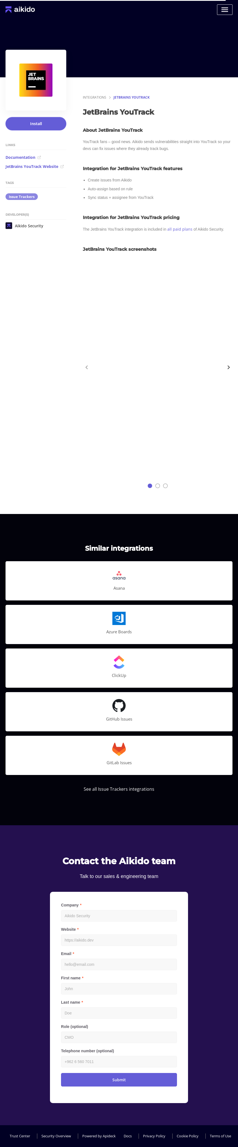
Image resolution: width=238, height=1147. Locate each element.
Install (36, 123)
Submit (119, 1079)
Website (68, 929)
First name (71, 978)
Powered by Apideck (99, 1135)
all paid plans (179, 229)
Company (70, 905)
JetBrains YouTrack (131, 97)
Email (66, 953)
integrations (94, 97)
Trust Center (20, 1135)
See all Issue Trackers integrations (119, 789)
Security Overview (56, 1135)
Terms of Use (220, 1135)
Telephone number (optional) (87, 1051)
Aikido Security (24, 225)
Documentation (23, 157)
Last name (70, 1002)
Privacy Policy (154, 1135)
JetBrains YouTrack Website (35, 166)
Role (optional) (74, 1026)
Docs (128, 1135)
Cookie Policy (188, 1135)
